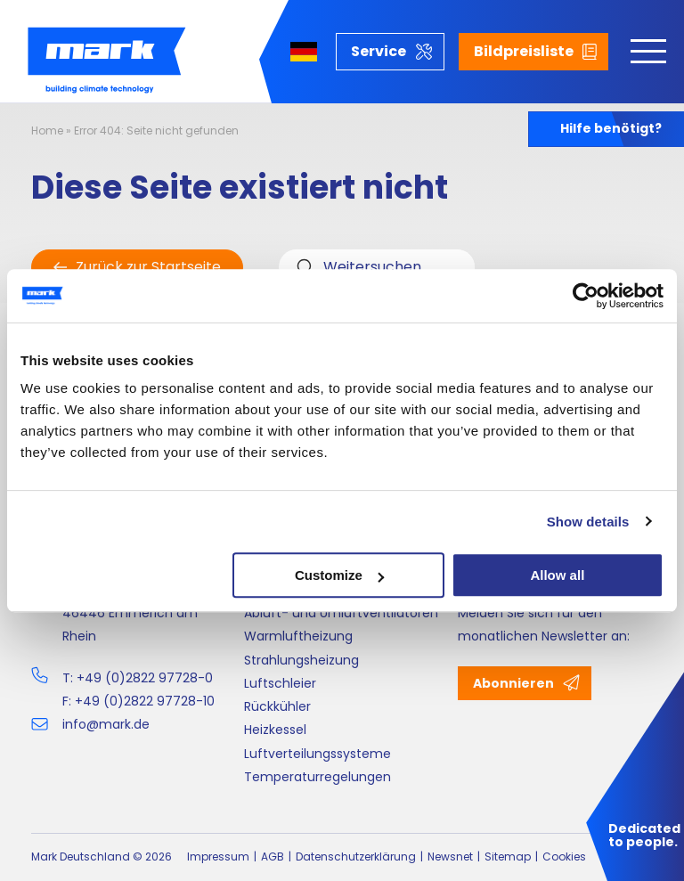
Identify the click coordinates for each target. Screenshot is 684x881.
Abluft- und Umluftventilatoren (341, 613)
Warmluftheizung (298, 636)
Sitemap (507, 856)
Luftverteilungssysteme (317, 754)
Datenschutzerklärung (356, 856)
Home (47, 130)
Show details (588, 521)
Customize (339, 575)
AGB (272, 856)
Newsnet (450, 856)
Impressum (218, 856)
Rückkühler (277, 706)
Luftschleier (280, 683)
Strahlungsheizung (301, 660)
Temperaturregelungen (317, 777)
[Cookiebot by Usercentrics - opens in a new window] (586, 295)
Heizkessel (275, 729)
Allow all (557, 575)
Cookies (564, 856)
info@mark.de (106, 724)
